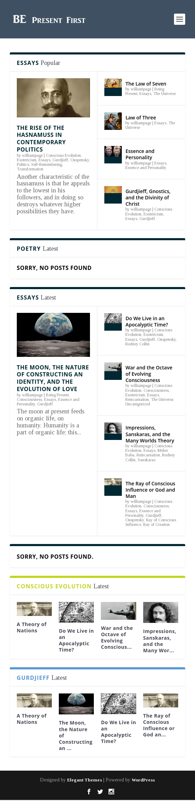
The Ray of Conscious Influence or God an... (159, 725)
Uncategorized (137, 404)
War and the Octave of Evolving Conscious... (117, 638)
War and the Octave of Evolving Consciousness (148, 373)
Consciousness (29, 399)
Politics (23, 164)
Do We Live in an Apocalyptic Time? (146, 321)
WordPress (143, 779)
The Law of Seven (145, 83)
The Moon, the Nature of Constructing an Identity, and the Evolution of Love (53, 378)
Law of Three (140, 117)
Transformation (30, 169)
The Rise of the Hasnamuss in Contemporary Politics (41, 138)
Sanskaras (146, 459)
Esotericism (26, 159)
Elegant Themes (84, 779)
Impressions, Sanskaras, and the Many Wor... (159, 641)
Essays (44, 159)
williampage (32, 155)
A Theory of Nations (32, 627)
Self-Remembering (46, 164)
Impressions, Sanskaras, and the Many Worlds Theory (149, 433)
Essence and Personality (139, 154)
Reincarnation (137, 399)
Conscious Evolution (63, 155)
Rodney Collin (137, 343)
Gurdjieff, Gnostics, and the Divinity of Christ (147, 197)
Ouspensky (79, 159)
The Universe (164, 93)
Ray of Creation (156, 524)
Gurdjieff (60, 159)
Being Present (57, 394)
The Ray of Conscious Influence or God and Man (150, 489)
